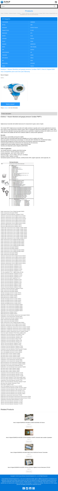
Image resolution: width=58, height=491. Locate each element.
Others (31, 57)
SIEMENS (32, 22)
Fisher (31, 41)
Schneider (4, 38)
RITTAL (3, 24)
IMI (2, 60)
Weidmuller (4, 33)
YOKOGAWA (5, 22)
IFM (3, 49)
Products (6, 13)
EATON (3, 35)
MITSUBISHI (5, 57)
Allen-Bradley (33, 46)
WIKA (31, 60)
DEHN (3, 46)
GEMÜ (31, 55)
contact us (6, 107)
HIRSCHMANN (5, 52)
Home (2, 13)
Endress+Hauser (12, 13)
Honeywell (4, 27)
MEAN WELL (5, 63)
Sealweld (4, 44)
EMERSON (32, 44)
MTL (31, 33)
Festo (31, 35)
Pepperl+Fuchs (5, 30)
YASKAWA (4, 55)
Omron (3, 41)
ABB (31, 24)
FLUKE (32, 30)
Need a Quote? (10, 104)
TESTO (32, 66)
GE (31, 52)
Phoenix (32, 38)
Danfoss (32, 49)
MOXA (3, 66)
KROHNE (32, 63)
